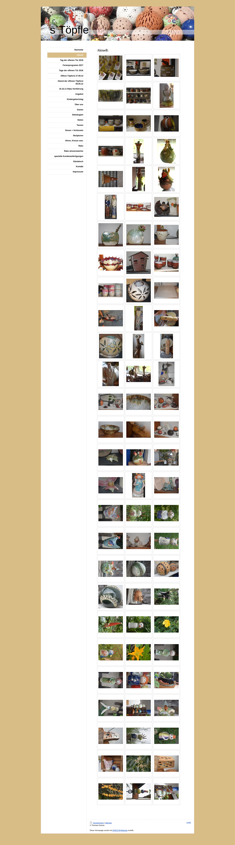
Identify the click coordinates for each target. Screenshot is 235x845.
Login (189, 822)
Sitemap (108, 823)
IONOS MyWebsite (120, 830)
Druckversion (97, 823)
